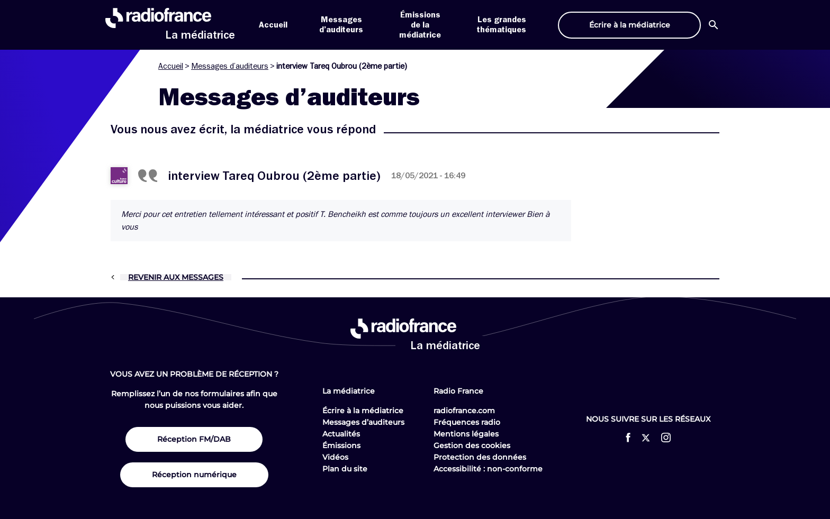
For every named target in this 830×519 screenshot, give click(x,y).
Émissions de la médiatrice (420, 25)
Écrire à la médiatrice (362, 410)
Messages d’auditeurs (229, 66)
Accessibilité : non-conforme (488, 469)
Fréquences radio (467, 422)
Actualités (341, 434)
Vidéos (335, 457)
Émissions (341, 445)
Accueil (273, 25)
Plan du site (344, 469)
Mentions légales (466, 434)
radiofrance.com (464, 410)
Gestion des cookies (472, 445)
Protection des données (480, 457)
